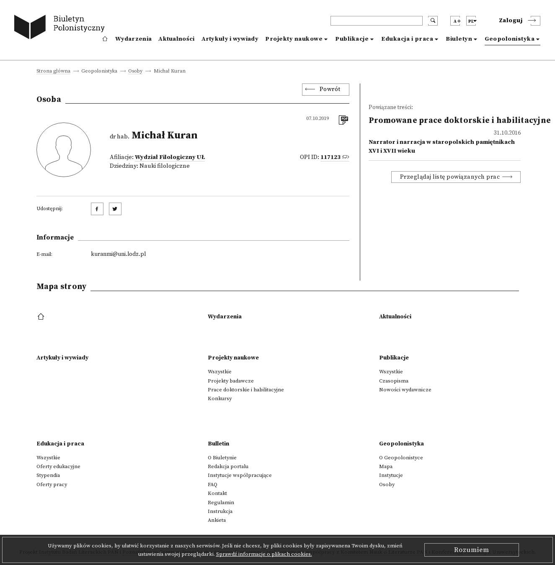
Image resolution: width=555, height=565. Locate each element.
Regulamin (221, 502)
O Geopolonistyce (401, 457)
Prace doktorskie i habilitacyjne (246, 389)
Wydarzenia (133, 39)
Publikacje (352, 39)
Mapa (385, 466)
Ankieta (217, 520)
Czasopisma (393, 381)
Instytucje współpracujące (240, 475)
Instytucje (391, 475)
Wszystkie (220, 371)
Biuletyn (459, 39)
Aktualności (176, 39)
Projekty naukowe (294, 39)
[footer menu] (41, 317)
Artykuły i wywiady (229, 39)
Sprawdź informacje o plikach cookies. (264, 554)
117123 (330, 157)
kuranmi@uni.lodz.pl (118, 254)
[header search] (376, 21)
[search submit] (433, 21)
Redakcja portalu (228, 466)
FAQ (212, 484)
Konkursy (220, 398)
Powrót (330, 89)
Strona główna (53, 71)
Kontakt (217, 493)
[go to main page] (61, 28)
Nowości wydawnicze (405, 389)
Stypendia (48, 475)
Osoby (135, 71)
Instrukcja (220, 511)
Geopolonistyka (509, 39)
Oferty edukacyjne (58, 466)
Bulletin (218, 444)
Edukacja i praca (407, 39)
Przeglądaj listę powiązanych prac (450, 177)
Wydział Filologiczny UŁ (170, 157)
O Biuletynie (222, 457)
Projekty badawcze (231, 381)
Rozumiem (471, 550)
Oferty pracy (51, 484)
